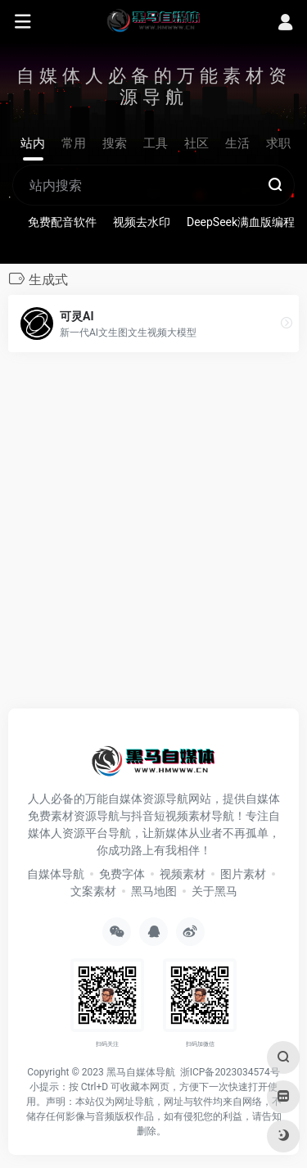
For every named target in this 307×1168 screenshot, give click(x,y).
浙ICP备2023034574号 (230, 1072)
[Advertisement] (153, 535)
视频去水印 (141, 222)
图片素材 (243, 874)
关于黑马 (214, 891)
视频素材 (182, 874)
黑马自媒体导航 (140, 1072)
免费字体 (122, 874)
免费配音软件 (62, 222)
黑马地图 (154, 891)
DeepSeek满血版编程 (241, 222)
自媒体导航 (55, 874)
